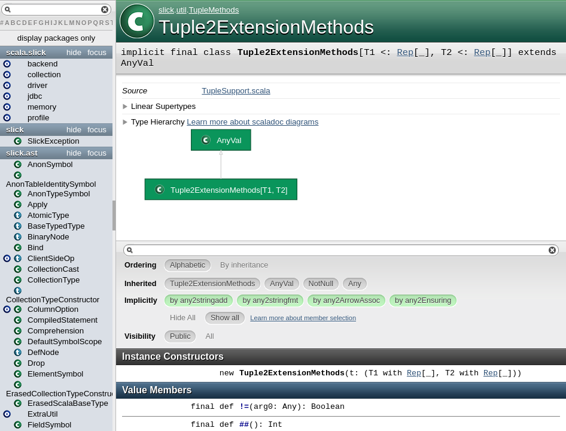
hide (73, 52)
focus (96, 52)
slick (15, 129)
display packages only (56, 38)
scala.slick (26, 52)
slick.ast (22, 152)
